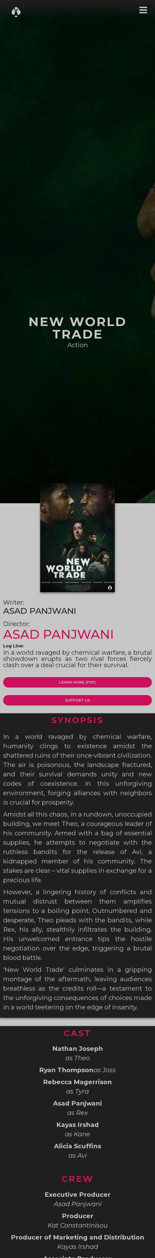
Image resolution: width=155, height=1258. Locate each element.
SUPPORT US (77, 700)
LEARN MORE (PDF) (77, 682)
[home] (15, 11)
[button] (143, 10)
